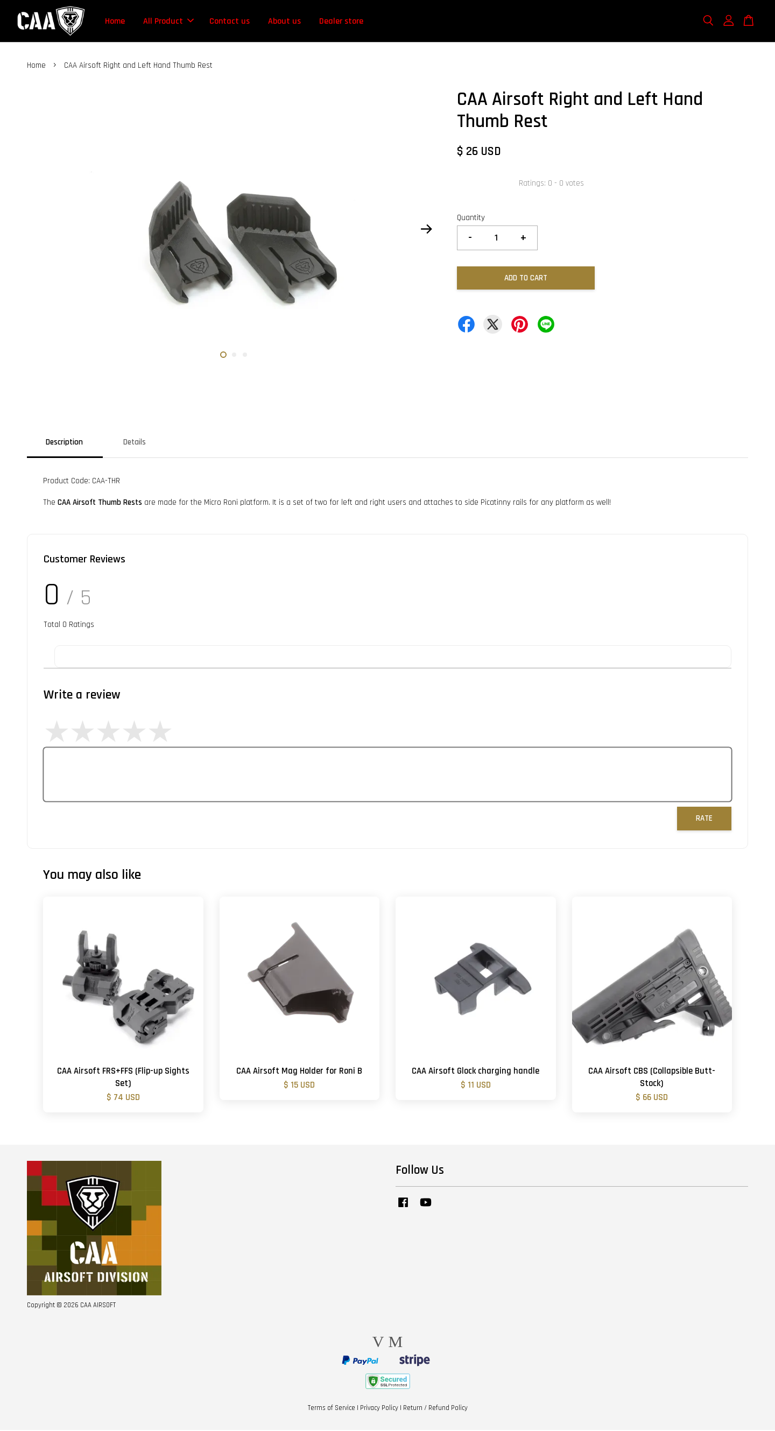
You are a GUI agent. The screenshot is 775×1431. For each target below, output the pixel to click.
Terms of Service (331, 1409)
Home (115, 21)
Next (426, 229)
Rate (704, 819)
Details (134, 443)
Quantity (471, 219)
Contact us (229, 21)
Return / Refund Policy (435, 1409)
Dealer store (341, 21)
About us (284, 21)
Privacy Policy (379, 1409)
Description (64, 443)
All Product (168, 21)
